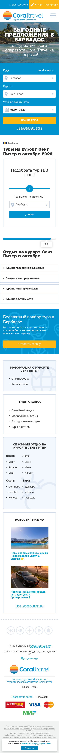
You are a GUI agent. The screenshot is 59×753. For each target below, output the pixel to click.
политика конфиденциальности (18, 728)
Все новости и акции (29, 606)
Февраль (30, 497)
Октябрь (13, 492)
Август (29, 473)
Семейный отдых (22, 410)
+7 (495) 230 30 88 (18, 4)
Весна (10, 455)
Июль (28, 467)
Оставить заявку (29, 344)
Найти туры (29, 120)
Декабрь (30, 486)
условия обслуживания (44, 728)
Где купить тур (29, 658)
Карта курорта (19, 384)
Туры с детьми (20, 427)
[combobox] (42, 71)
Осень (10, 480)
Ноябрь (12, 497)
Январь (29, 492)
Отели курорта (20, 378)
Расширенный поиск (29, 127)
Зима (26, 480)
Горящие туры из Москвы (27, 679)
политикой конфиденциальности (36, 744)
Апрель (12, 467)
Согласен (29, 748)
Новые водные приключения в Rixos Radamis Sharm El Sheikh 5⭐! (29, 556)
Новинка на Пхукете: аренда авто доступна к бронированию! (28, 594)
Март (11, 462)
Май (11, 473)
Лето (25, 455)
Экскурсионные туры (25, 421)
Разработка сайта (22, 697)
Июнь (28, 462)
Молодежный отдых (24, 416)
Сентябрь (14, 486)
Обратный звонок (40, 645)
